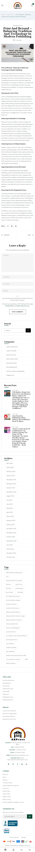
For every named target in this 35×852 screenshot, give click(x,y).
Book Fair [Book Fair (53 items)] (8, 588)
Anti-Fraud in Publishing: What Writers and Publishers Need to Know (21, 418)
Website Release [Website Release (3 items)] (11, 663)
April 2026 (10, 463)
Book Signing (10, 367)
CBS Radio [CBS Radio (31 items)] (20, 592)
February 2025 (11, 520)
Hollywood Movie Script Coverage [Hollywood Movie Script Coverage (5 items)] (15, 616)
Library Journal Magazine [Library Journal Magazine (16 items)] (13, 628)
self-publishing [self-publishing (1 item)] (10, 651)
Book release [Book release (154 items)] (19, 588)
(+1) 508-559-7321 (17, 749)
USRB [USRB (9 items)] (26, 659)
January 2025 (11, 524)
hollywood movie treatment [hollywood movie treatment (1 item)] (14, 620)
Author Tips (10, 14)
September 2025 (11, 492)
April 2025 (10, 512)
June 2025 (10, 504)
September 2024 (11, 541)
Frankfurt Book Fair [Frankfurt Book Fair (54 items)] (11, 604)
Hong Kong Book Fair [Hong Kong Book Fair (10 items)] (12, 624)
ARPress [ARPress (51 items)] (8, 584)
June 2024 (10, 545)
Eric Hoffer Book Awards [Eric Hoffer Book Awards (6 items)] (13, 596)
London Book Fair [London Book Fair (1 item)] (11, 631)
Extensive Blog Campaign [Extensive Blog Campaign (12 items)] (13, 600)
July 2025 (9, 500)
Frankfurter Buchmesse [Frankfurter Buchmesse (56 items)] (12, 608)
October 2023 (11, 557)
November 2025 (11, 484)
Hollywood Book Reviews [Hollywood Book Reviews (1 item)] (13, 612)
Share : (3, 226)
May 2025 (10, 508)
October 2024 (11, 537)
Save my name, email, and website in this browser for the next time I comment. (17, 299)
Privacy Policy (9, 306)
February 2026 (11, 471)
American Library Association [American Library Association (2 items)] (14, 580)
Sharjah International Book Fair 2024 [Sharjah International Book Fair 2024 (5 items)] (16, 655)
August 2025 (10, 496)
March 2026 (10, 467)
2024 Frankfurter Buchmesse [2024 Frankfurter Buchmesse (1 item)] (14, 572)
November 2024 (11, 532)
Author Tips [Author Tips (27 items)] (18, 584)
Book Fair (9, 355)
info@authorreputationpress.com (17, 755)
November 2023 (11, 553)
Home (2, 14)
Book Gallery (10, 359)
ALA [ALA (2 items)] (7, 576)
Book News (10, 363)
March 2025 (10, 516)
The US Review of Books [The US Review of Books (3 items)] (13, 659)
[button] (32, 5)
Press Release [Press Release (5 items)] (10, 643)
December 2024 (11, 528)
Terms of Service (21, 306)
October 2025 (11, 488)
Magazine (9, 375)
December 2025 (11, 479)
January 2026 (11, 475)
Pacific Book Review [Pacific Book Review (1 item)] (11, 639)
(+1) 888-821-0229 (17, 747)
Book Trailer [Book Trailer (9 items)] (9, 592)
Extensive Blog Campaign (14, 371)
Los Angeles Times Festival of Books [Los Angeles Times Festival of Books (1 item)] (16, 635)
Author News (10, 346)
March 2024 (10, 549)
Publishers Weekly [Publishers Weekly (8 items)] (11, 647)
